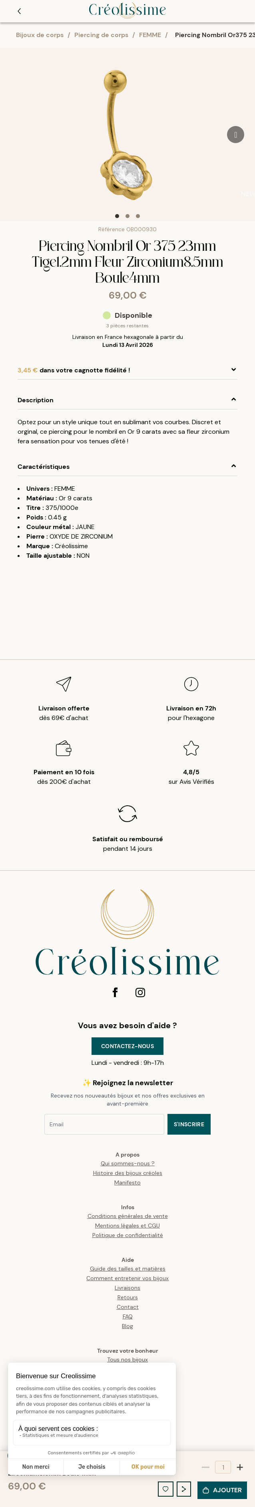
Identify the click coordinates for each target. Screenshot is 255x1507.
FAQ (128, 1316)
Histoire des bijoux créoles (127, 1172)
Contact (128, 1306)
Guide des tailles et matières (127, 1268)
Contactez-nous (127, 1046)
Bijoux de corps (40, 35)
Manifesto (127, 1182)
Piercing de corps (101, 35)
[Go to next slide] (235, 134)
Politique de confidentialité (127, 1235)
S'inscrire (189, 1124)
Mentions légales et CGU (127, 1225)
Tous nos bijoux (127, 1359)
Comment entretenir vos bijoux (127, 1278)
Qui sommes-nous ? (128, 1163)
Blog (127, 1326)
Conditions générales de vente (128, 1216)
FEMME (150, 35)
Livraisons (127, 1287)
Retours (128, 1297)
